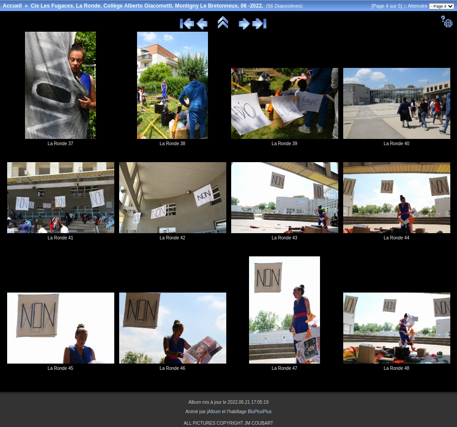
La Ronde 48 (396, 368)
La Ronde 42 (172, 237)
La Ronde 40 (396, 143)
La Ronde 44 (396, 237)
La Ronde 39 (284, 143)
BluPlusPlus (259, 411)
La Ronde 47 (284, 368)
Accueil (12, 6)
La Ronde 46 (172, 368)
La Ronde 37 (60, 143)
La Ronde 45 (60, 368)
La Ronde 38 (172, 143)
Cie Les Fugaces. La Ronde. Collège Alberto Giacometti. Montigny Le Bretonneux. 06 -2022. (147, 6)
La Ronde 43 (284, 237)
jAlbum (214, 411)
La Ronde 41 (60, 237)
